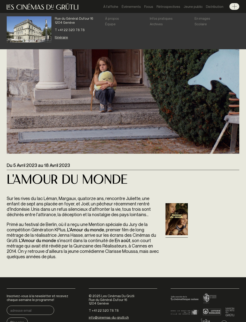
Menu (234, 6)
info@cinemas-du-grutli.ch (109, 317)
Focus (148, 6)
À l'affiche (110, 6)
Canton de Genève (209, 298)
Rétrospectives (168, 6)
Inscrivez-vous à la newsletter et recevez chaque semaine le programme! (37, 297)
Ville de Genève (185, 312)
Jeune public (193, 6)
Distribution (214, 6)
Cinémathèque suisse (185, 298)
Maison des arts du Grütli (229, 312)
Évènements (131, 6)
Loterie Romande (212, 312)
